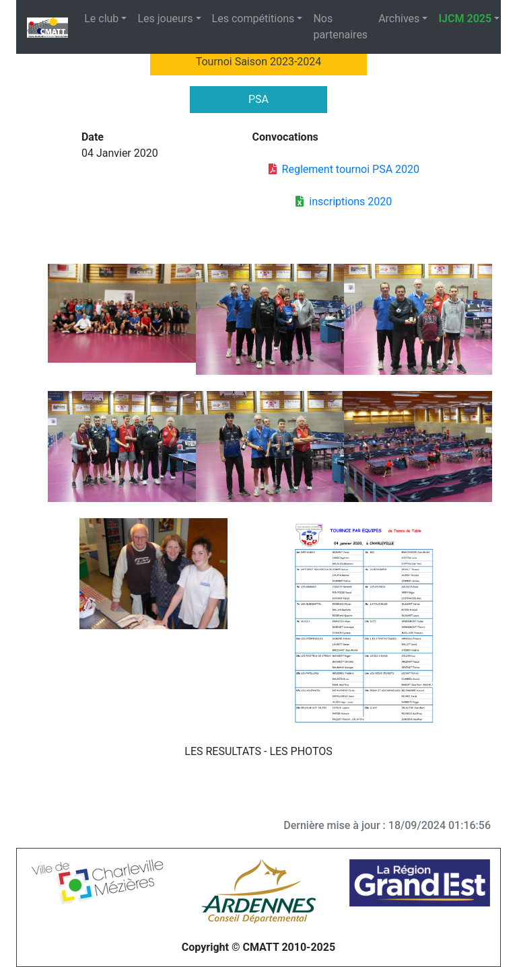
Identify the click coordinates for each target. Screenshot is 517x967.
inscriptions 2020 (344, 201)
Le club (101, 18)
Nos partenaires (340, 26)
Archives (398, 18)
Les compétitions (253, 18)
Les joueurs (165, 18)
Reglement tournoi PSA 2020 (344, 169)
